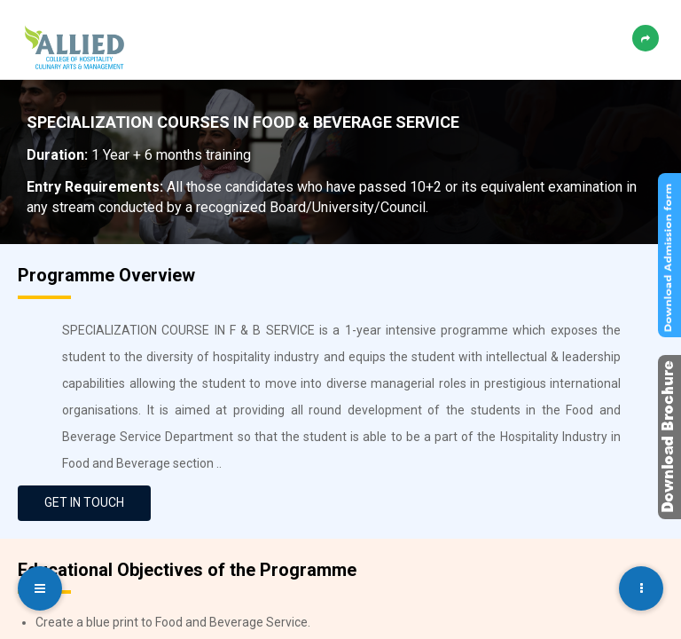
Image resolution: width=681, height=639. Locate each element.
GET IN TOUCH (84, 502)
